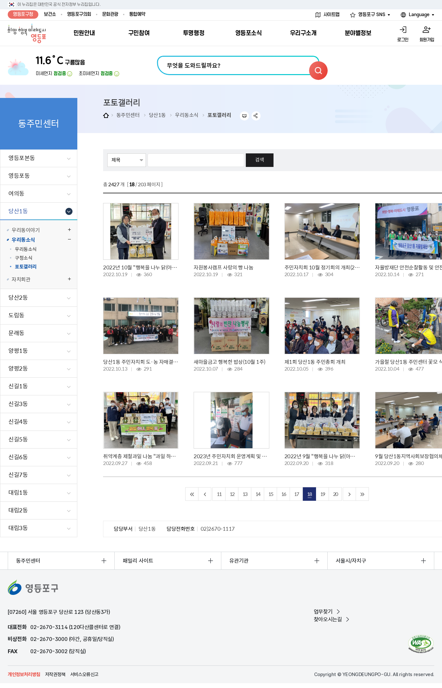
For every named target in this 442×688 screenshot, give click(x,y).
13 (245, 494)
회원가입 (426, 39)
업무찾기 (323, 611)
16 (283, 494)
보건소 (50, 14)
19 (322, 494)
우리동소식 (186, 114)
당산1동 (157, 114)
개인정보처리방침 (24, 674)
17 (296, 494)
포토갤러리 (219, 114)
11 (219, 494)
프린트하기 (244, 116)
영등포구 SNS (371, 14)
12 (232, 494)
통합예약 (137, 14)
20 (335, 494)
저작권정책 (55, 674)
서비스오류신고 (84, 674)
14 (257, 494)
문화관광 (110, 14)
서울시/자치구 (351, 560)
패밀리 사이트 (138, 560)
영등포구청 (23, 14)
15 (270, 494)
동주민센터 (128, 114)
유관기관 (239, 560)
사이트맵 (331, 14)
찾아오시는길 (328, 619)
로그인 (402, 39)
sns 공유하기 (256, 116)
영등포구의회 (79, 14)
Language (419, 14)
